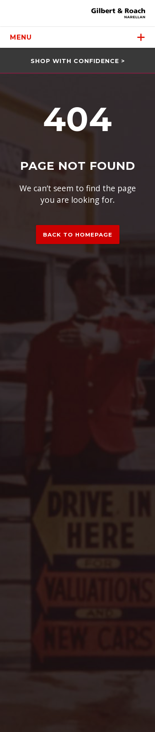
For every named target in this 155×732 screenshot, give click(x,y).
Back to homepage (77, 234)
